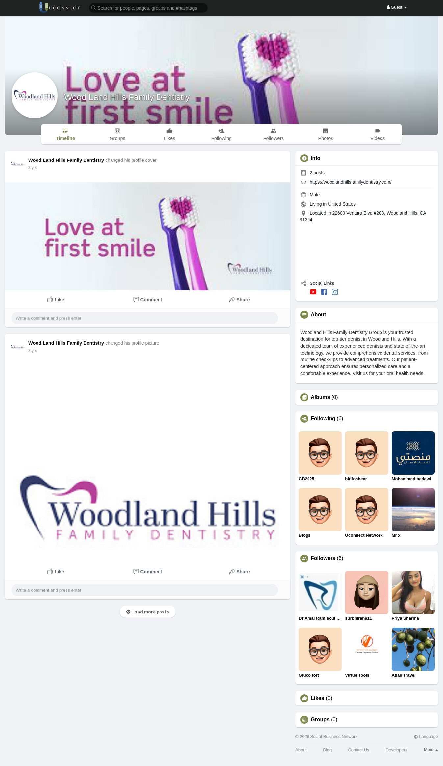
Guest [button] (397, 7)
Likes (317, 698)
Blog (327, 750)
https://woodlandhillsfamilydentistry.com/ (351, 182)
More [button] (431, 749)
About (301, 750)
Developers (396, 750)
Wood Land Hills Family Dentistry (127, 97)
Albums (320, 397)
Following (323, 418)
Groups (320, 719)
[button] (148, 7)
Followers (323, 558)
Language (426, 736)
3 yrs (32, 167)
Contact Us (358, 750)
